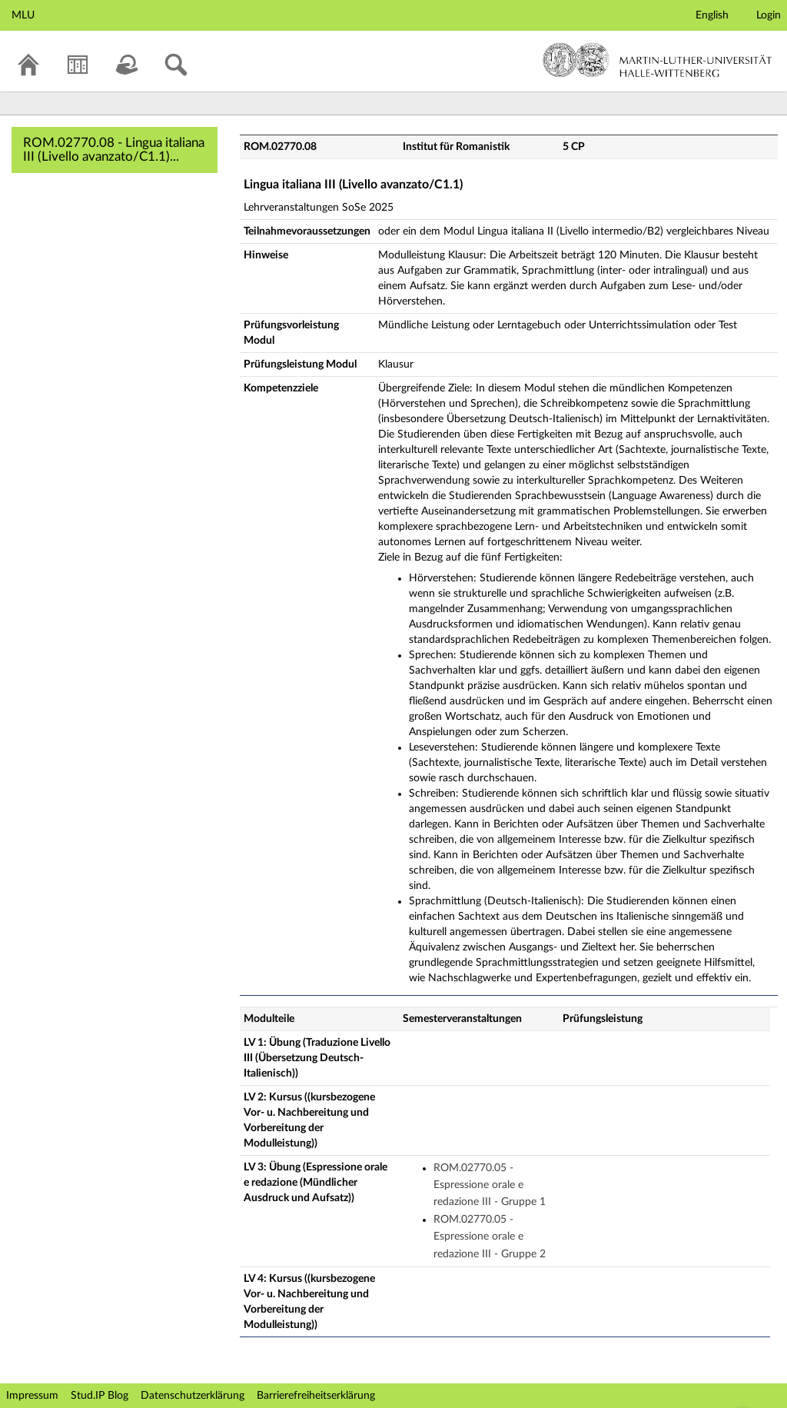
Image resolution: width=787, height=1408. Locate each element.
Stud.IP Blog (99, 1395)
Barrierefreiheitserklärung (316, 1395)
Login (768, 15)
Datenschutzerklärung (192, 1395)
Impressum (32, 1395)
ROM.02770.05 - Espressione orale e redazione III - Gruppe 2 (489, 1237)
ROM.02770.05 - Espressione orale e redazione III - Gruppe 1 (489, 1185)
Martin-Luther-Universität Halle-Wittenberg (657, 60)
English (712, 15)
